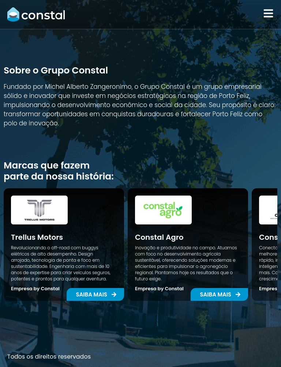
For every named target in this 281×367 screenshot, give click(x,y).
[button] (219, 294)
